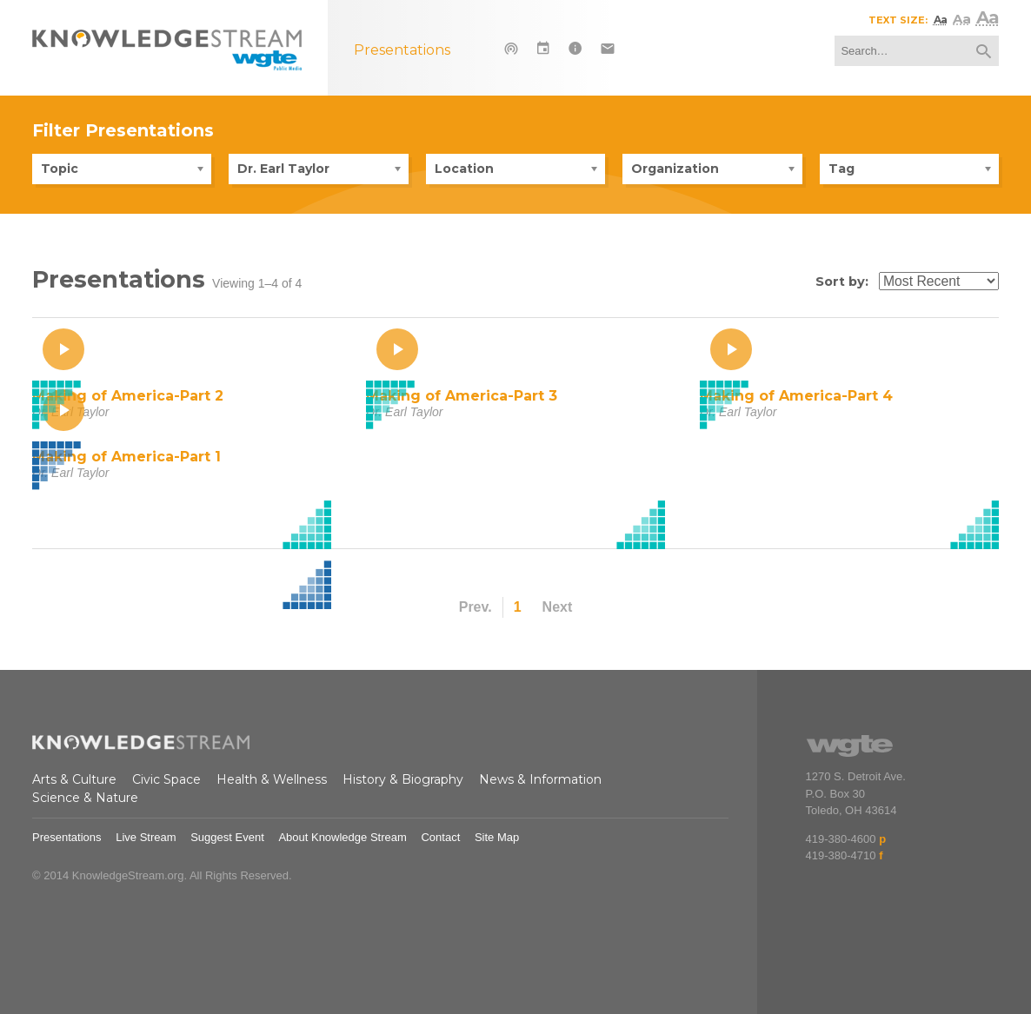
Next (557, 607)
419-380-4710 (841, 855)
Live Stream (146, 837)
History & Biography (403, 779)
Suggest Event (227, 837)
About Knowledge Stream (342, 837)
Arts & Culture (74, 779)
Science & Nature (85, 797)
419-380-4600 (841, 838)
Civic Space (166, 779)
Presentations (67, 837)
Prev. (475, 607)
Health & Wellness (271, 779)
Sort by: (841, 281)
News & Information (540, 779)
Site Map (497, 837)
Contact (440, 837)
